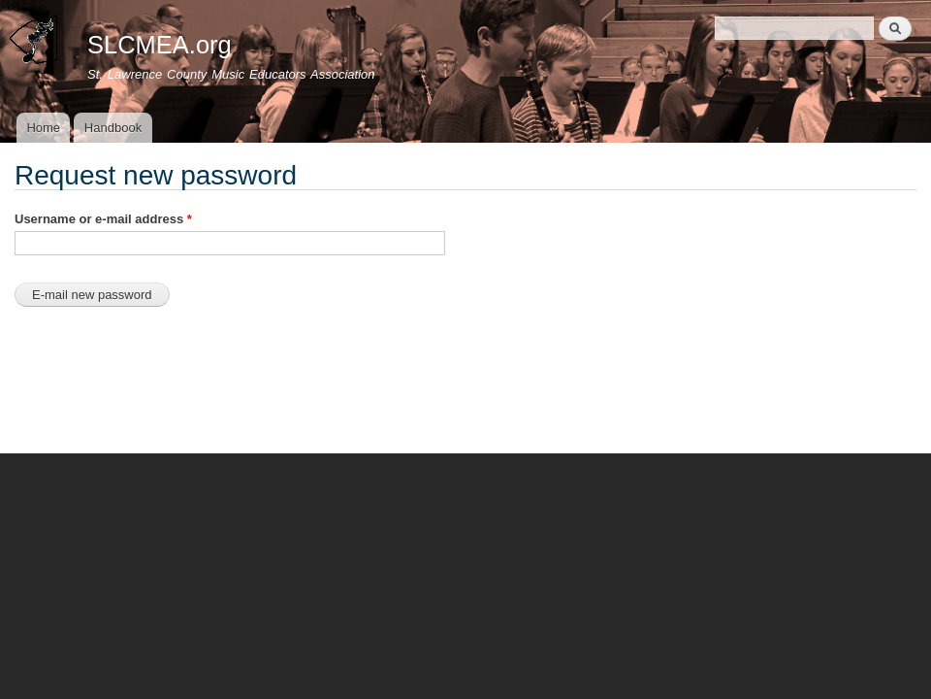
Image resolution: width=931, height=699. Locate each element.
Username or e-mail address (103, 219)
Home (43, 127)
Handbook (113, 127)
